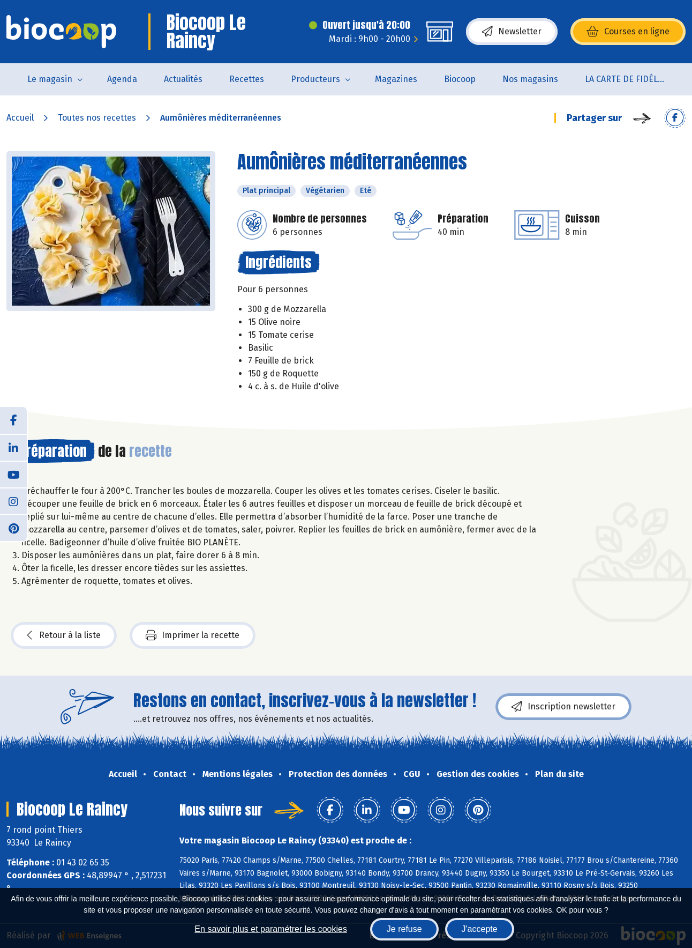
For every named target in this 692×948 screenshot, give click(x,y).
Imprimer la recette (192, 635)
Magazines (396, 79)
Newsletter (511, 31)
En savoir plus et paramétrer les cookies (270, 929)
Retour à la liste (64, 635)
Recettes (246, 79)
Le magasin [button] (49, 79)
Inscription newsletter (563, 706)
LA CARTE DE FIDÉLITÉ (627, 79)
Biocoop (460, 79)
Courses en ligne (628, 31)
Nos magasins (530, 79)
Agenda (122, 79)
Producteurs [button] (315, 79)
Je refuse (404, 929)
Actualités (183, 79)
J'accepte (480, 929)
